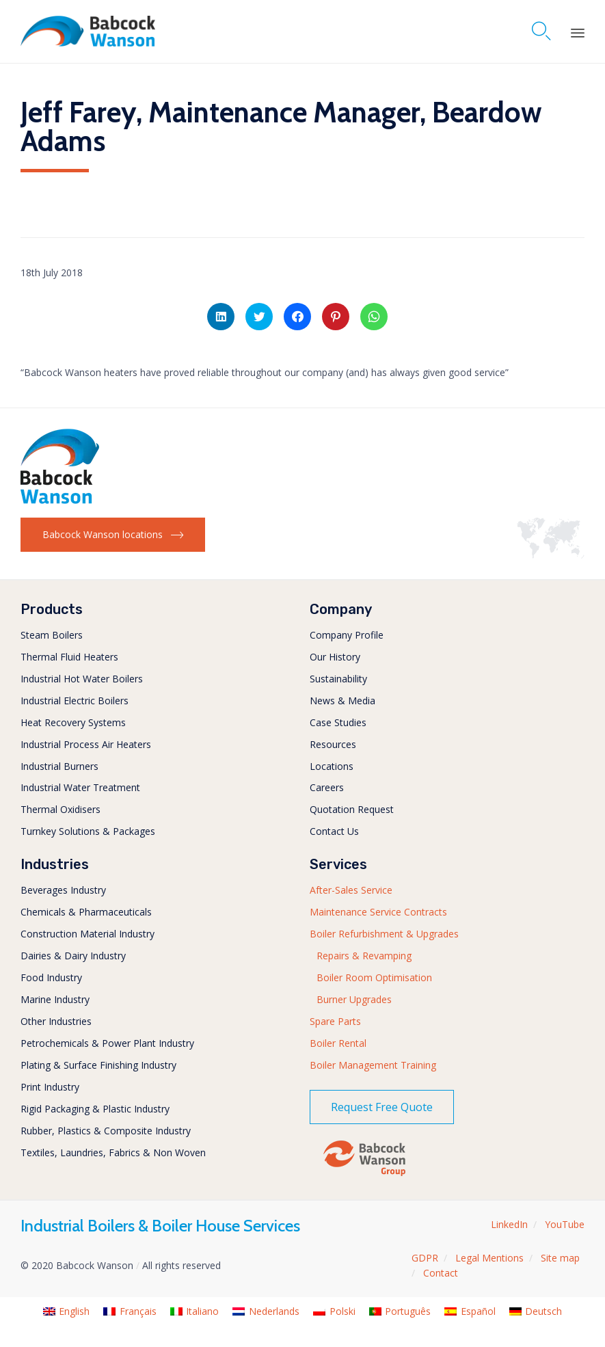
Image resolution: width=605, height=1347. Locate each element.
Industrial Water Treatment (80, 787)
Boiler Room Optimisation (374, 977)
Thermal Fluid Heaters (69, 656)
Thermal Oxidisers (60, 809)
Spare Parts (335, 1021)
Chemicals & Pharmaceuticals (86, 911)
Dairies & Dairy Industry (73, 955)
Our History (335, 656)
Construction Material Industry (87, 933)
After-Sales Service (351, 889)
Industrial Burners (59, 766)
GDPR (425, 1257)
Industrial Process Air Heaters (86, 744)
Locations (331, 766)
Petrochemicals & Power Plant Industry (107, 1043)
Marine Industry (55, 999)
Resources (333, 744)
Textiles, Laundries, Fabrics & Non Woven (113, 1152)
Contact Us (334, 831)
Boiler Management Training (373, 1064)
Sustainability (338, 678)
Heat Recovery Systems (73, 722)
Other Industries (56, 1021)
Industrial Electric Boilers (75, 700)
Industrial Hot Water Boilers (82, 678)
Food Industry (51, 977)
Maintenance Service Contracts (378, 911)
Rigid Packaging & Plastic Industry (95, 1108)
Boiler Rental (338, 1043)
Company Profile (347, 634)
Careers (327, 787)
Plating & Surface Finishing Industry (98, 1064)
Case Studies (338, 722)
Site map (560, 1257)
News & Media (342, 700)
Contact (440, 1272)
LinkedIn (509, 1224)
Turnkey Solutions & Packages (88, 831)
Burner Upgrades (354, 999)
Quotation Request (352, 809)
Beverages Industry (63, 889)
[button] (113, 535)
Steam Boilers (52, 634)
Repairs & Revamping (364, 955)
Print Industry (50, 1086)
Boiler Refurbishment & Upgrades (384, 933)
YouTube (564, 1224)
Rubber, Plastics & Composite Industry (106, 1130)
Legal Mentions (489, 1257)
